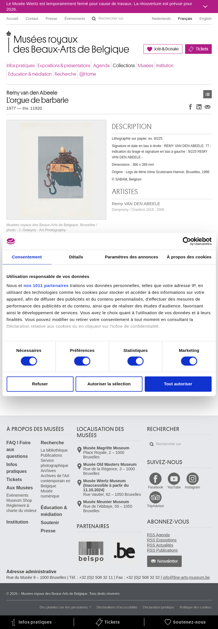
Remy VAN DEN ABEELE (138, 206)
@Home (87, 74)
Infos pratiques (21, 65)
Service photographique (54, 463)
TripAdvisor (155, 506)
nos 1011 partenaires (46, 285)
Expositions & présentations (64, 65)
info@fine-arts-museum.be (186, 577)
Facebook (155, 487)
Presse (51, 18)
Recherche (65, 74)
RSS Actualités (160, 545)
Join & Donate (166, 49)
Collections (124, 65)
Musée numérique (50, 493)
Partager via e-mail (207, 107)
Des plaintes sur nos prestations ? (65, 607)
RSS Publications (162, 550)
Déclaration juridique (158, 607)
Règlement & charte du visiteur (22, 508)
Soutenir (50, 522)
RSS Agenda (158, 535)
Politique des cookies (196, 607)
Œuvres (207, 94)
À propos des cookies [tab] (189, 256)
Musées (145, 65)
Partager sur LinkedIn (199, 107)
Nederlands (161, 18)
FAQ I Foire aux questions (19, 449)
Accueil (12, 18)
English (206, 18)
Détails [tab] (76, 256)
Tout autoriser (178, 384)
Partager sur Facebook (190, 107)
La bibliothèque (54, 450)
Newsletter (167, 561)
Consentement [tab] (27, 256)
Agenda (101, 65)
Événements (75, 18)
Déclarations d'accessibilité (117, 607)
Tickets (202, 49)
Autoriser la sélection (109, 384)
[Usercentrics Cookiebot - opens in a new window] (186, 241)
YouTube (174, 487)
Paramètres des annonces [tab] (131, 256)
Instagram (192, 487)
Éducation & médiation (30, 74)
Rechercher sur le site (94, 19)
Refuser (40, 384)
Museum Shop (19, 500)
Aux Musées (20, 487)
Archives (48, 470)
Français (185, 18)
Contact (32, 18)
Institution (164, 65)
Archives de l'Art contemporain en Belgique (55, 480)
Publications (51, 455)
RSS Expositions (162, 540)
